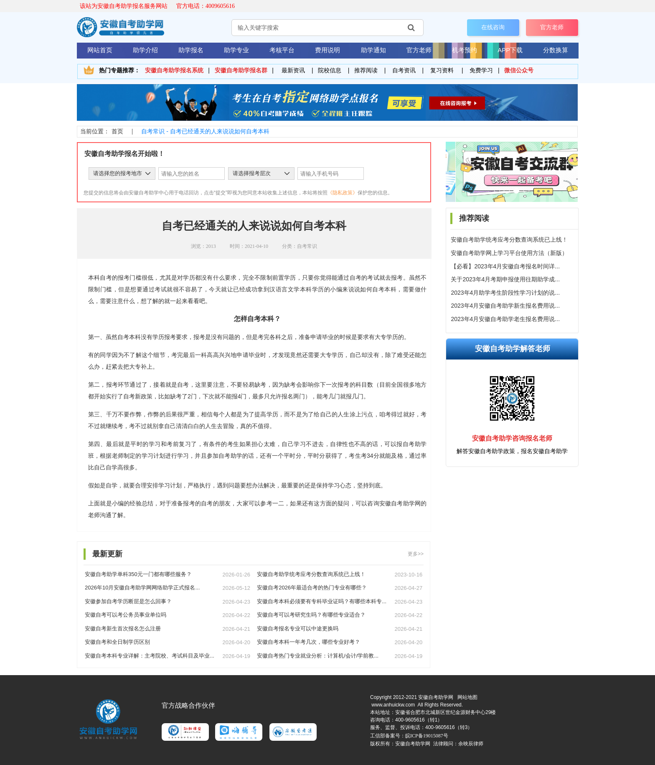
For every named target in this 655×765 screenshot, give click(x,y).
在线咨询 (493, 27)
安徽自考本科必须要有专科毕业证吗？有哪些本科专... (321, 601)
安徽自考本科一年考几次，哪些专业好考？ (308, 642)
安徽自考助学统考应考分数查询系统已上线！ (509, 239)
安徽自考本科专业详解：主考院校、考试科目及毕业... (149, 656)
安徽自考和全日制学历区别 (117, 642)
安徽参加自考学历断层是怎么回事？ (128, 601)
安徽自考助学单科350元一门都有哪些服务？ (138, 574)
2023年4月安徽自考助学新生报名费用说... (505, 305)
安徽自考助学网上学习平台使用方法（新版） (509, 253)
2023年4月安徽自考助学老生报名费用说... (505, 319)
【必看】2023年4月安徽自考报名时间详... (505, 266)
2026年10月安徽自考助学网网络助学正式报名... (142, 587)
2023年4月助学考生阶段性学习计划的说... (505, 292)
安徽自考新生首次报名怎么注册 (123, 628)
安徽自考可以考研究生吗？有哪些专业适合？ (311, 615)
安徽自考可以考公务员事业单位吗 (125, 615)
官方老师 (552, 27)
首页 (117, 131)
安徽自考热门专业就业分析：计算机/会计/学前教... (317, 656)
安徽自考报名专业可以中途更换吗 (297, 628)
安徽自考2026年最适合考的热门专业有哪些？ (312, 587)
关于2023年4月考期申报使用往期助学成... (505, 279)
